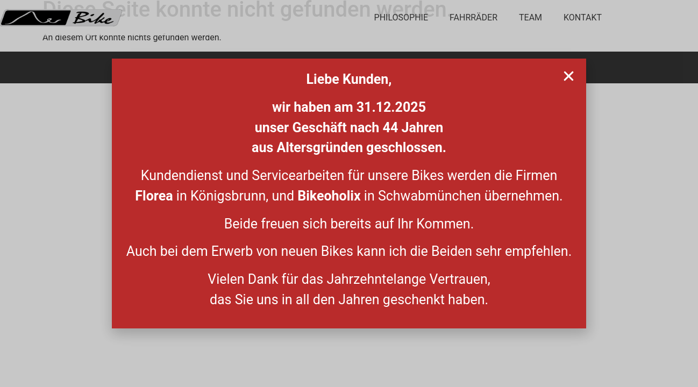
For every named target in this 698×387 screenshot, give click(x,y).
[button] (568, 76)
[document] (349, 193)
